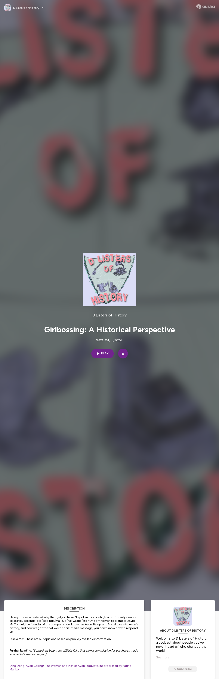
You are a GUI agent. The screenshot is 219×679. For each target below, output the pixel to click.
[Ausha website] (205, 6)
